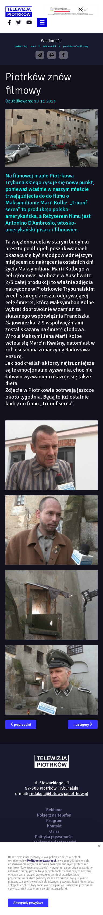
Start (33, 46)
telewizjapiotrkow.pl (18, 11)
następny (82, 724)
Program (54, 820)
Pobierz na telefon (54, 815)
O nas (54, 831)
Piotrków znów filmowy (75, 46)
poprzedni (21, 724)
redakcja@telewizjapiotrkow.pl (58, 793)
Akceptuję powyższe (28, 903)
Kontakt (54, 826)
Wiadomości (49, 46)
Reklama (54, 810)
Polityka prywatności (54, 836)
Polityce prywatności (41, 860)
